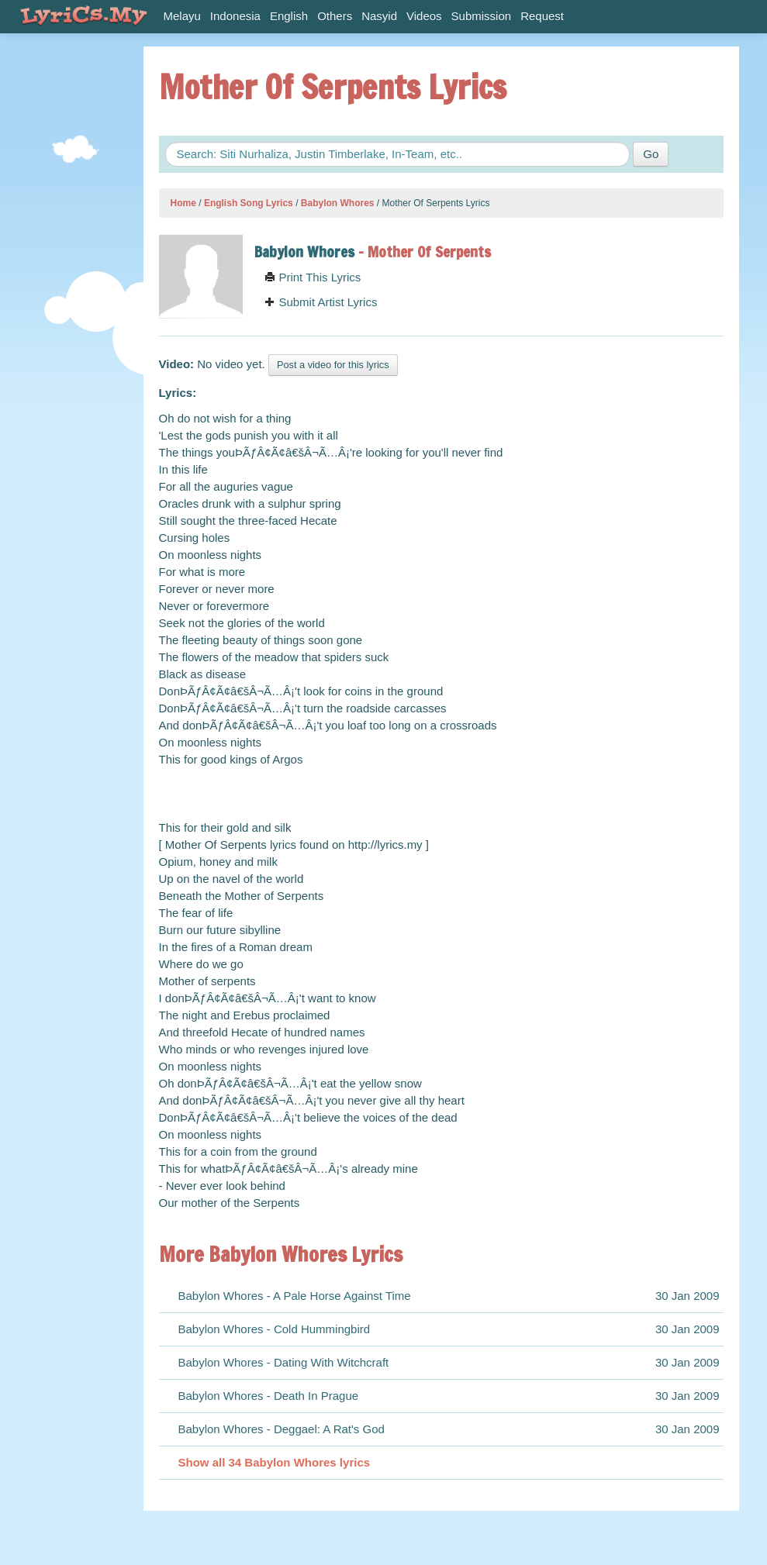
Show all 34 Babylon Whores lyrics (274, 1462)
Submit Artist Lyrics (320, 302)
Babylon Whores (338, 203)
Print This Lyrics (312, 277)
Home (183, 203)
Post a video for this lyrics (333, 365)
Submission (481, 15)
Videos (424, 15)
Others (334, 15)
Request (542, 15)
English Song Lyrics (248, 203)
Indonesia (235, 15)
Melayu (182, 15)
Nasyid (379, 15)
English (289, 15)
